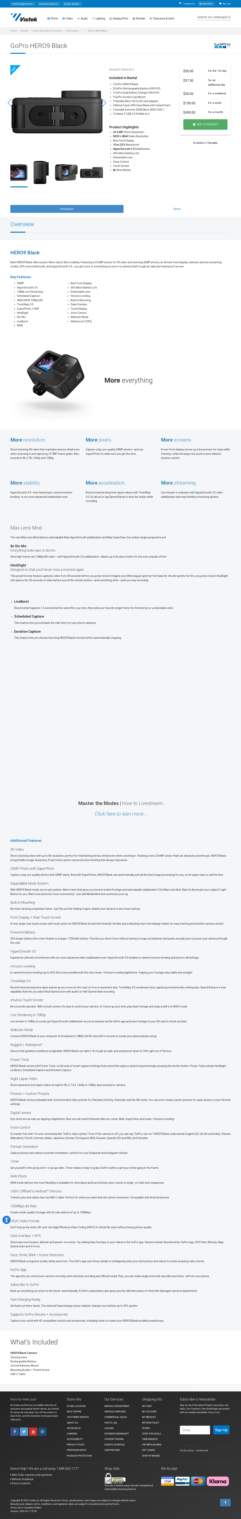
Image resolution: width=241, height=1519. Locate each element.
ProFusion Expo (76, 1450)
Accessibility (75, 1439)
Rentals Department (117, 1406)
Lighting (98, 18)
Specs (177, 208)
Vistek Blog (74, 1428)
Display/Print (118, 18)
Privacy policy (187, 1450)
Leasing (109, 1428)
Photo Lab (110, 1422)
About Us (72, 1422)
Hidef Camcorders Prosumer (47, 31)
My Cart (225, 3)
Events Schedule (114, 1444)
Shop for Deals (151, 1433)
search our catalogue (213, 17)
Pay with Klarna (152, 1444)
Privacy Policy (76, 1444)
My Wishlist (149, 1417)
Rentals (138, 18)
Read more (214, 1412)
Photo (52, 18)
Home (13, 31)
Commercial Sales (115, 1417)
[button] (23, 4)
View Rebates (150, 1439)
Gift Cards (148, 1450)
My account (149, 1411)
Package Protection (79, 1455)
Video (67, 18)
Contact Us (186, 3)
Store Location (76, 1406)
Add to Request (205, 124)
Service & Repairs (115, 1411)
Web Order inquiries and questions (31, 1474)
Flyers (146, 1428)
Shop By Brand (151, 1455)
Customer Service (78, 1417)
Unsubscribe (202, 1450)
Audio (82, 18)
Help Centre (74, 1411)
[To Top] (225, 1502)
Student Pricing (114, 1439)
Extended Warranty (116, 1433)
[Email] (195, 1430)
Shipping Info (112, 1450)
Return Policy (150, 1422)
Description (67, 208)
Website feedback (21, 1479)
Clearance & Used (161, 18)
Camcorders (72, 31)
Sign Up (221, 1430)
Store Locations (20, 1483)
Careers (72, 1433)
